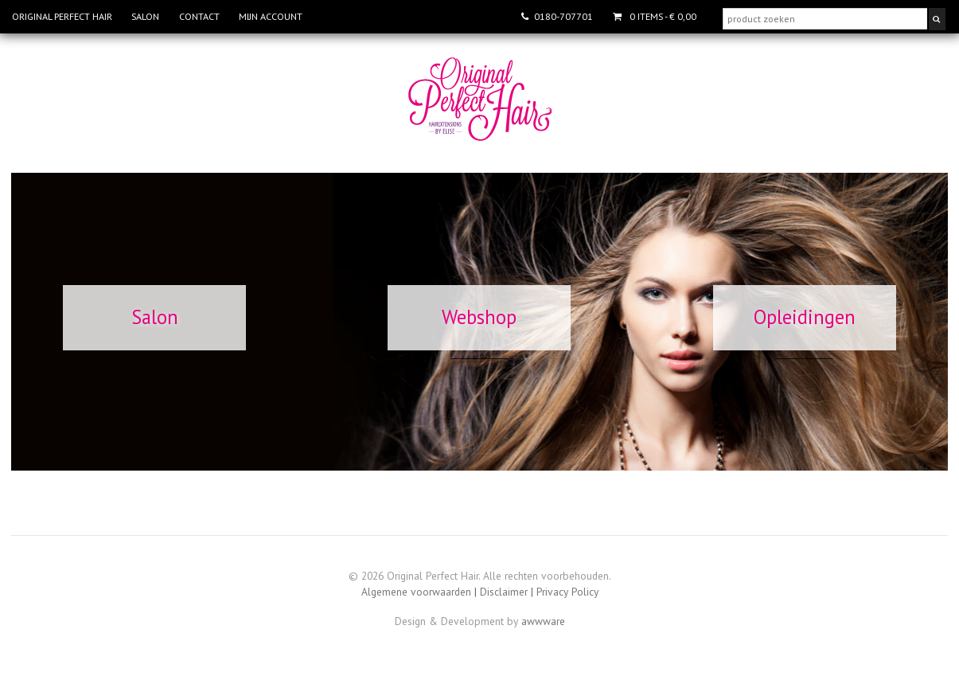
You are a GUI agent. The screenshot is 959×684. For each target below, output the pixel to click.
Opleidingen (805, 317)
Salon (145, 16)
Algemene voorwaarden (416, 591)
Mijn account (270, 16)
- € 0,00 (661, 16)
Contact (199, 16)
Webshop (479, 317)
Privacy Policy (567, 591)
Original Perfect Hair (62, 16)
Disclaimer (504, 591)
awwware (543, 621)
